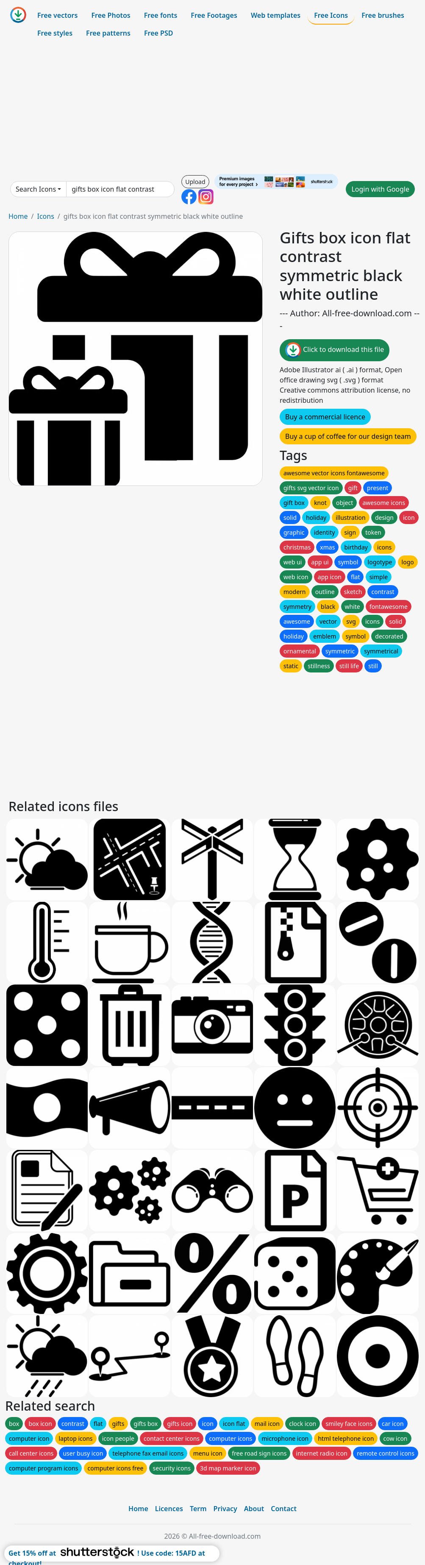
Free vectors (57, 15)
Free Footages (214, 15)
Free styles (54, 33)
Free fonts (161, 15)
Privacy (225, 1508)
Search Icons (36, 189)
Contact (284, 1508)
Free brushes (382, 15)
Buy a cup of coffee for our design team (348, 436)
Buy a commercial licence (325, 416)
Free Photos (110, 15)
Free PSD (158, 33)
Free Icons (331, 15)
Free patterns (108, 33)
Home (18, 216)
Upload (195, 182)
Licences (169, 1508)
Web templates (275, 15)
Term (198, 1508)
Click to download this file (334, 350)
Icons (45, 216)
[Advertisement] (212, 107)
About (254, 1508)
